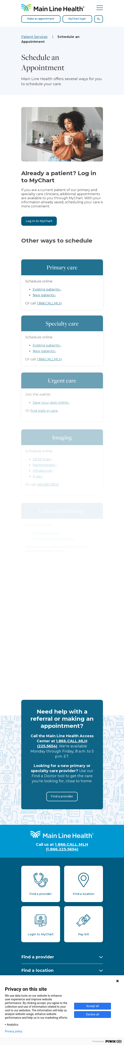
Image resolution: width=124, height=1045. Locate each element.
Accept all (92, 1006)
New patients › (44, 304)
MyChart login (77, 18)
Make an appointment (40, 18)
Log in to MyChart (39, 221)
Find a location (37, 970)
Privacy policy (13, 1031)
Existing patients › (47, 298)
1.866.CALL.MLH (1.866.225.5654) (67, 846)
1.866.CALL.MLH (49, 312)
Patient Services (34, 37)
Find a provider (62, 802)
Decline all (92, 1014)
